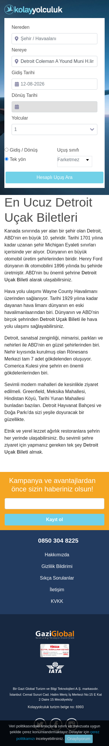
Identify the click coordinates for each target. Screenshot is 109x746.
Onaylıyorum (78, 738)
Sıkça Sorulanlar (57, 578)
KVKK (57, 601)
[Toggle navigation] (97, 10)
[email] (54, 503)
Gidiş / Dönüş (23, 150)
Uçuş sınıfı (68, 150)
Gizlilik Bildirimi (57, 566)
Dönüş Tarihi (24, 95)
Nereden (20, 27)
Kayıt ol (54, 519)
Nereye (19, 49)
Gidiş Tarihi (23, 72)
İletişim (57, 589)
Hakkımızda (57, 554)
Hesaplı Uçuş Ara (55, 177)
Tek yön (18, 159)
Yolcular (20, 118)
